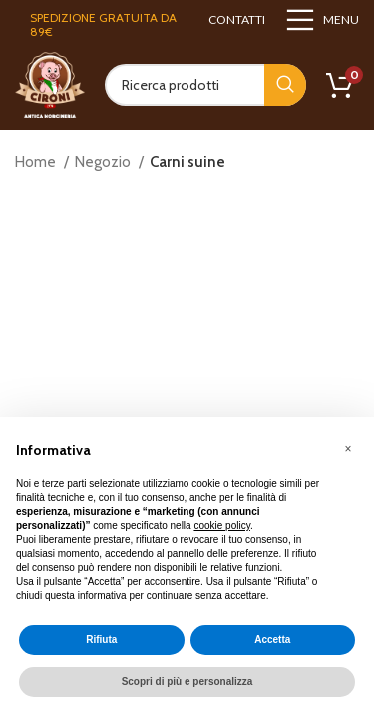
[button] (348, 449)
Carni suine (187, 162)
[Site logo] (50, 84)
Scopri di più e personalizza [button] (187, 681)
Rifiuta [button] (101, 639)
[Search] (205, 85)
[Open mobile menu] (322, 20)
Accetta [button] (272, 639)
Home (37, 162)
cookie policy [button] (221, 525)
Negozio (104, 162)
